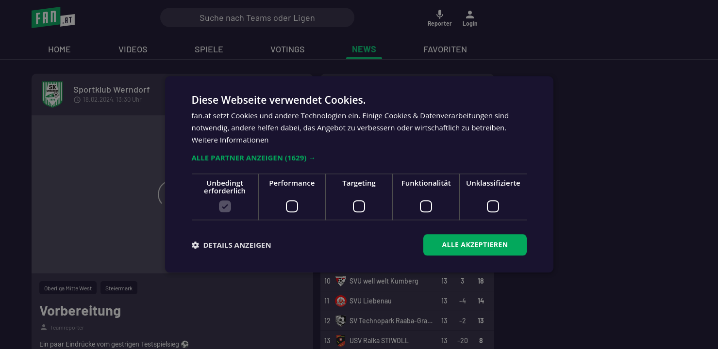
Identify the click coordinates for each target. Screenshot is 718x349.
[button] (359, 157)
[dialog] (359, 174)
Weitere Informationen (230, 139)
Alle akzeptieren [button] (475, 244)
